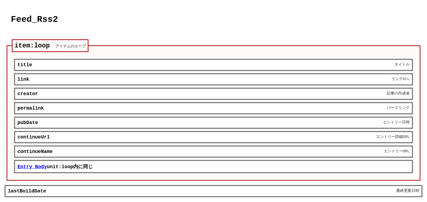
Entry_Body (32, 167)
